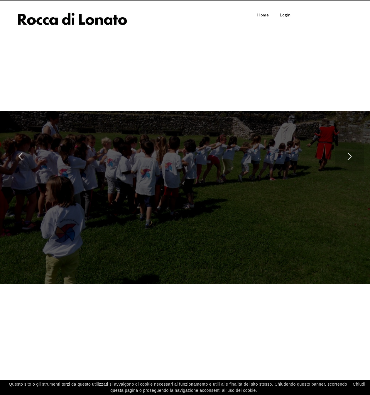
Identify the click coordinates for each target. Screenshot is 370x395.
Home (263, 14)
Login (285, 14)
